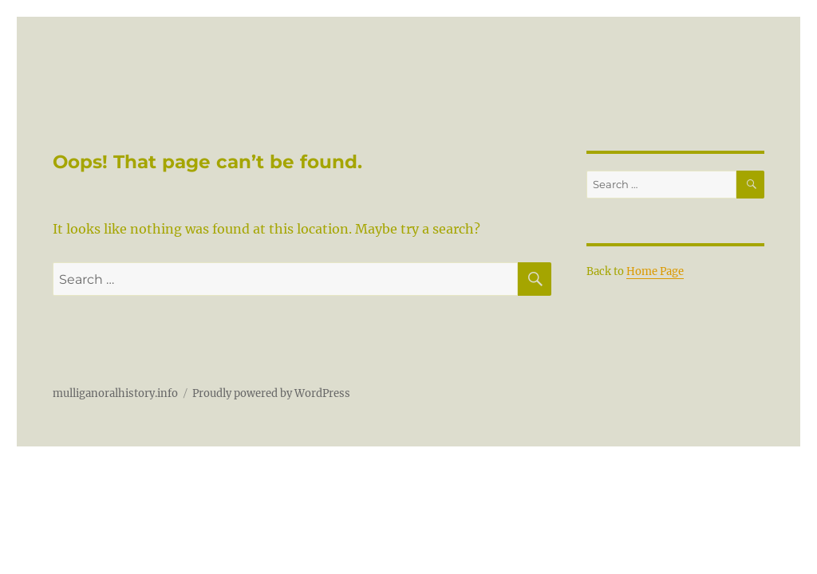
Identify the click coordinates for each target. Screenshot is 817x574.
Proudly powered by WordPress (271, 393)
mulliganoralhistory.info (115, 393)
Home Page (655, 271)
